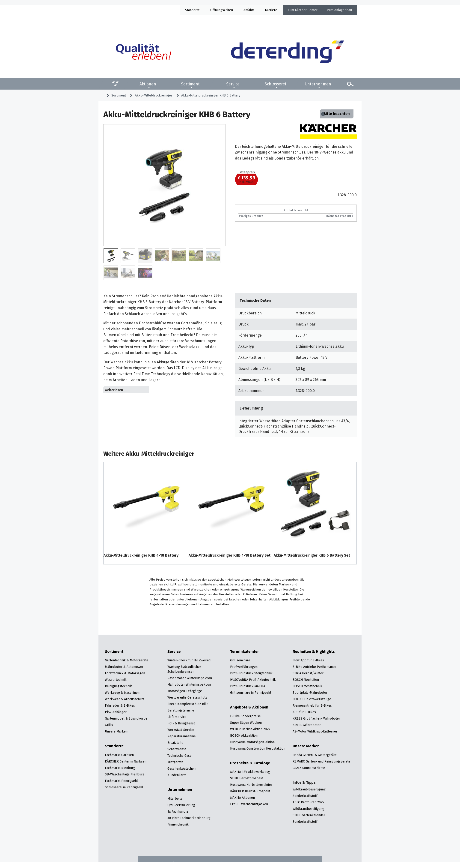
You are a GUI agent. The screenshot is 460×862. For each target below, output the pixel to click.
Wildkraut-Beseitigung (309, 789)
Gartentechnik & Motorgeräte (126, 660)
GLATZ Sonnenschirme (309, 768)
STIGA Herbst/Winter (308, 673)
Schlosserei (275, 84)
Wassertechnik (116, 679)
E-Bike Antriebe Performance (314, 666)
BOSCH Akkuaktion (244, 735)
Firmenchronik (178, 824)
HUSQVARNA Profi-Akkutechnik (253, 679)
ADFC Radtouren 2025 (308, 802)
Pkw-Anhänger (116, 712)
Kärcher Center (306, 10)
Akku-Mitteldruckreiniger (153, 95)
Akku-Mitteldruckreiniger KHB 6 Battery (210, 95)
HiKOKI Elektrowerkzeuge (312, 699)
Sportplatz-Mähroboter (310, 692)
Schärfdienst (176, 749)
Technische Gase (179, 755)
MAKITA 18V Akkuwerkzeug (250, 771)
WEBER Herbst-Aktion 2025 (250, 729)
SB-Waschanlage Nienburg (124, 774)
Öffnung (216, 10)
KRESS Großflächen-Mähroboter (316, 718)
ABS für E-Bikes (304, 712)
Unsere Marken (116, 731)
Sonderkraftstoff (305, 795)
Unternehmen (318, 84)
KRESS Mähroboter (307, 725)
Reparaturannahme (181, 736)
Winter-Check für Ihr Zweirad (189, 660)
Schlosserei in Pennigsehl (124, 787)
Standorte (192, 10)
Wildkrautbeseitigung (308, 808)
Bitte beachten (336, 113)
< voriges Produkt (250, 216)
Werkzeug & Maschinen (122, 692)
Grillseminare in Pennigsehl (250, 692)
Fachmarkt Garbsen (119, 755)
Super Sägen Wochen (246, 722)
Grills (109, 725)
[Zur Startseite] (287, 52)
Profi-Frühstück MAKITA (247, 686)
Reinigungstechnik (118, 686)
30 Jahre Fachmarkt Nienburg (189, 818)
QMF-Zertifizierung (181, 805)
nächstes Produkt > (339, 216)
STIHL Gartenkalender (309, 815)
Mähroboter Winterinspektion (189, 684)
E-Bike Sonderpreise (245, 716)
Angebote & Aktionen (249, 707)
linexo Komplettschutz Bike (187, 704)
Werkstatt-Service (180, 729)
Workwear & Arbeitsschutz (124, 699)
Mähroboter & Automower (124, 666)
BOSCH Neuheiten (306, 679)
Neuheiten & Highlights (314, 651)
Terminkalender (244, 651)
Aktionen (147, 84)
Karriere (271, 10)
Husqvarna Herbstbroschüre (251, 784)
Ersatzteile (175, 742)
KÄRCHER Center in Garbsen (125, 761)
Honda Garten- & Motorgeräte (315, 755)
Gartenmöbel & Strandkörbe (126, 718)
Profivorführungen (244, 666)
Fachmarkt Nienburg (120, 768)
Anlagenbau (343, 10)
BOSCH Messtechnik (307, 686)
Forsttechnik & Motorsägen (125, 673)
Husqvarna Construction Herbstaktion (257, 748)
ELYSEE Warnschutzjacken (249, 804)
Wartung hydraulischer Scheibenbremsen (184, 669)
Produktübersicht (296, 210)
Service (233, 84)
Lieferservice (177, 716)
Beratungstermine (180, 710)
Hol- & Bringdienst (181, 723)
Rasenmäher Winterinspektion (189, 678)
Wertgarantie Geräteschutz (187, 697)
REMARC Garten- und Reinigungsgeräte (321, 761)
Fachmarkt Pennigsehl (121, 780)
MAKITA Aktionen (242, 797)
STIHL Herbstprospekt (246, 778)
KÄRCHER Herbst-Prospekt (250, 791)
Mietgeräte (175, 762)
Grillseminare (240, 660)
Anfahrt (248, 10)
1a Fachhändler (178, 811)
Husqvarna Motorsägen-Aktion (252, 742)
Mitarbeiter (175, 798)
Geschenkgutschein (181, 768)
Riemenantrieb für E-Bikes (312, 705)
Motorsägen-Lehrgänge (184, 691)
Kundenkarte (177, 775)
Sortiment (190, 84)
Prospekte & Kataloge (250, 763)
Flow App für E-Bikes (308, 660)
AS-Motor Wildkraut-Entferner (315, 731)
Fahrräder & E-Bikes (120, 705)
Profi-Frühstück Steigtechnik (251, 673)
